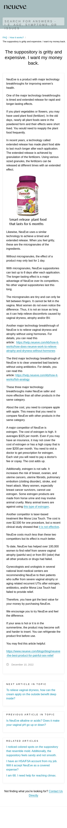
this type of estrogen (36, 506)
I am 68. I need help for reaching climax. (31, 775)
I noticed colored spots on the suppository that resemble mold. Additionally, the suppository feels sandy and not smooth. (32, 751)
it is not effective (49, 526)
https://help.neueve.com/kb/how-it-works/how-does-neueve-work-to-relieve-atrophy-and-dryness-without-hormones (32, 346)
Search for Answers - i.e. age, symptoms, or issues (31, 25)
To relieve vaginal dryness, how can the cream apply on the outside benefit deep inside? (31, 694)
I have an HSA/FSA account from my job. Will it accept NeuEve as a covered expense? (31, 765)
